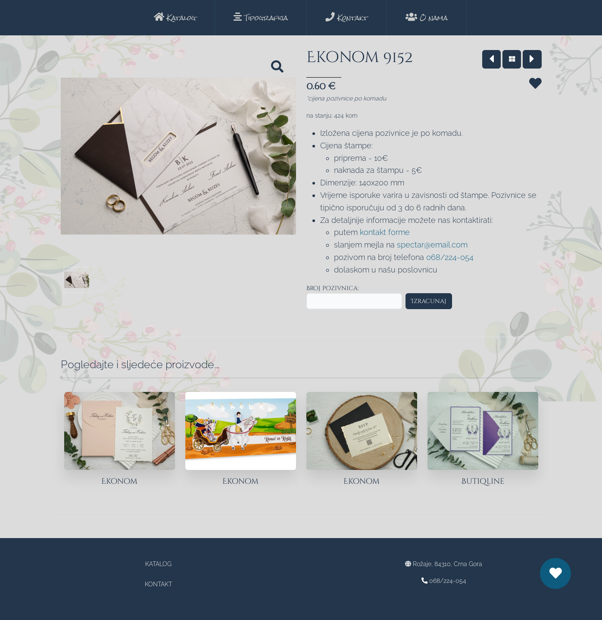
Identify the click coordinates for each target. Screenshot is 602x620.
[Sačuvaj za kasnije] (535, 94)
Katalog (175, 18)
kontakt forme (385, 232)
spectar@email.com (432, 244)
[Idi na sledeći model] (532, 59)
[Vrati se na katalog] (511, 59)
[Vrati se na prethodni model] (491, 59)
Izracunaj (428, 301)
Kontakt (346, 18)
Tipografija (261, 18)
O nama (426, 18)
